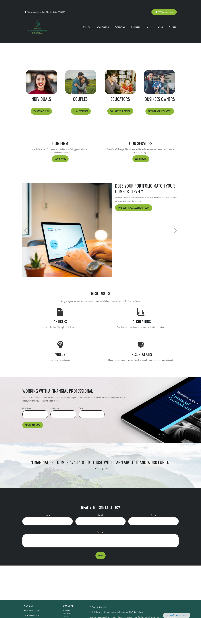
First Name (26, 396)
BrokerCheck (138, 600)
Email (81, 396)
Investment (67, 601)
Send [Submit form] (100, 543)
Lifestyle (66, 616)
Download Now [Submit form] (32, 413)
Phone (153, 503)
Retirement (67, 598)
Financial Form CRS (98, 595)
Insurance (66, 607)
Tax (64, 610)
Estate (65, 604)
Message (100, 520)
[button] (87, 18)
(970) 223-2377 (34, 599)
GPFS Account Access (164, 4)
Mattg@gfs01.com (30, 614)
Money (65, 613)
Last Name (54, 396)
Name (47, 503)
